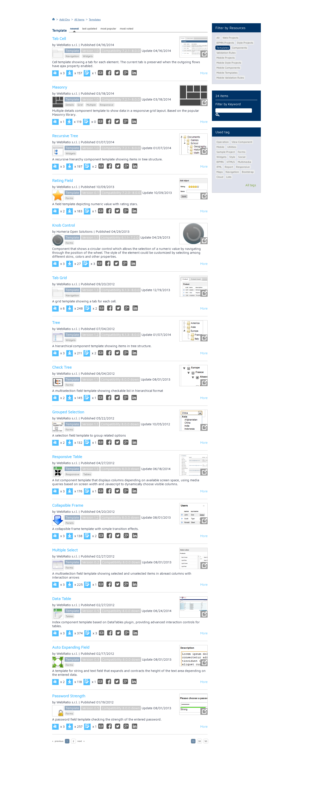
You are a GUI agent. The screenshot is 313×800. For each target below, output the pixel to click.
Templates (95, 19)
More (204, 73)
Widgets (88, 56)
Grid (80, 104)
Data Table (61, 598)
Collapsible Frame (67, 505)
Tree (56, 322)
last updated (89, 28)
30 (199, 741)
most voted (126, 28)
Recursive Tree (65, 136)
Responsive (106, 104)
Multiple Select (65, 550)
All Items (79, 19)
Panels (69, 523)
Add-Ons (64, 19)
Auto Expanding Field (70, 647)
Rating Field (62, 180)
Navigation (72, 56)
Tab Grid (59, 277)
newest (74, 28)
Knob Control (63, 225)
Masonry (59, 87)
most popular (108, 28)
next (79, 741)
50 (206, 741)
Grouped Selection (68, 412)
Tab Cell (59, 38)
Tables (87, 474)
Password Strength (68, 696)
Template (72, 51)
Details (70, 104)
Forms (69, 198)
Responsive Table (67, 456)
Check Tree (62, 367)
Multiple (91, 104)
